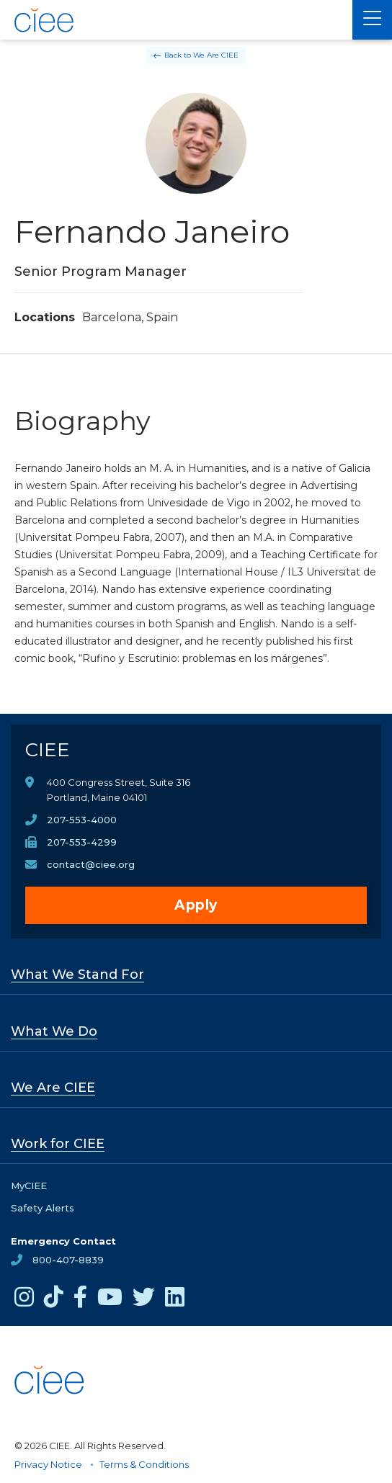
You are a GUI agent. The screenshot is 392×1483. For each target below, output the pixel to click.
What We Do (54, 1031)
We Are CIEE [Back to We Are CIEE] (216, 55)
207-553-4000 (82, 819)
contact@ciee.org (91, 864)
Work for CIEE (57, 1144)
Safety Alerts (42, 1208)
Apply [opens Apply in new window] (196, 905)
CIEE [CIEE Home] (47, 749)
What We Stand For (77, 974)
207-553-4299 (82, 842)
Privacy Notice (48, 1464)
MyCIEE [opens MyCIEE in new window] (29, 1185)
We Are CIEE (53, 1088)
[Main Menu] (372, 20)
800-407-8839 (68, 1259)
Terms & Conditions (144, 1464)
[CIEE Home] (45, 20)
